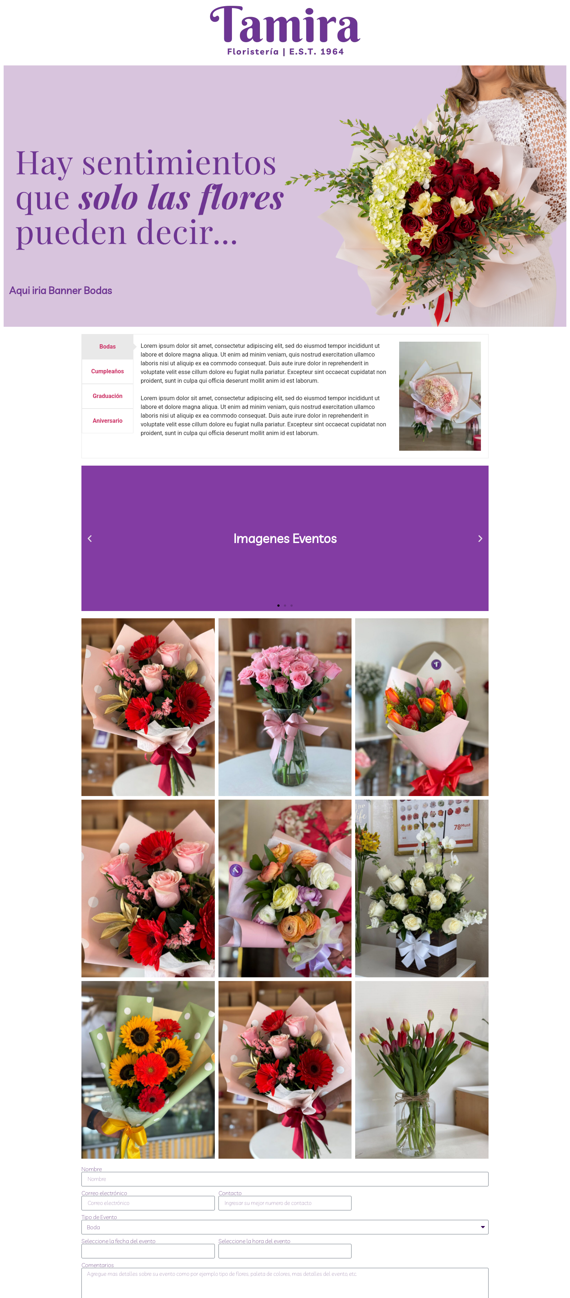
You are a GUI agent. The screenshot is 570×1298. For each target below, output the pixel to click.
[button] (89, 538)
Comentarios (97, 1265)
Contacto (230, 1193)
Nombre (91, 1169)
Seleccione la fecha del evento (118, 1241)
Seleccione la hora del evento (254, 1241)
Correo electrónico (104, 1193)
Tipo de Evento (99, 1217)
